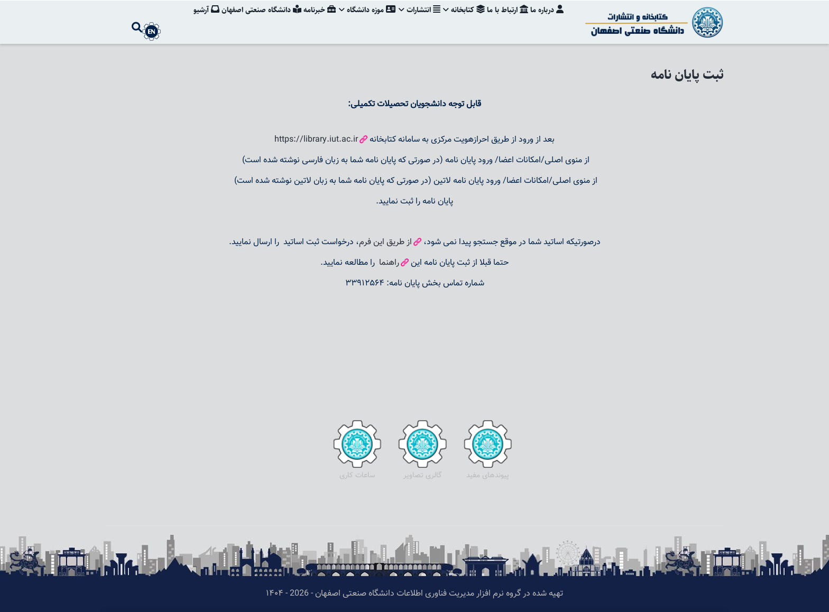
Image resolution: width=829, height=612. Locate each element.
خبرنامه (314, 18)
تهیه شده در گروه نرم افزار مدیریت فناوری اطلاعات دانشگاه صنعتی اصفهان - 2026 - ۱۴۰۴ (414, 593)
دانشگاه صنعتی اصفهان (254, 18)
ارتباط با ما (506, 18)
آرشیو (198, 18)
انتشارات (416, 18)
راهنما (388, 263)
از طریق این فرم (385, 242)
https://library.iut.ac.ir (316, 139)
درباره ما (547, 18)
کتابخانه (462, 18)
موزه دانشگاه (362, 18)
